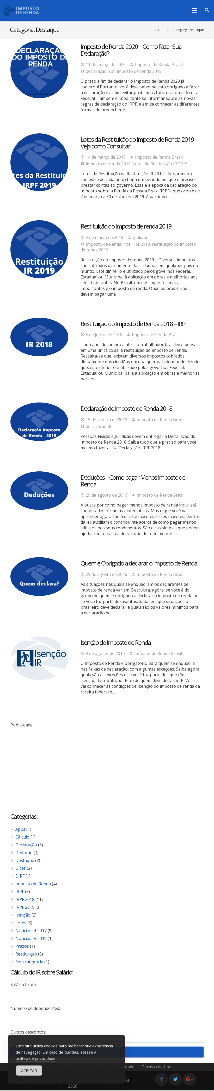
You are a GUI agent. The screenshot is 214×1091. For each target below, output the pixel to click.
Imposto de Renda (103, 245)
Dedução (24, 853)
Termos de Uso (157, 1067)
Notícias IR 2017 (31, 931)
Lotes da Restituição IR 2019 (160, 165)
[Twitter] (175, 1080)
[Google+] (189, 1080)
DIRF (20, 877)
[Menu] (195, 10)
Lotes (20, 923)
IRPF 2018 (24, 900)
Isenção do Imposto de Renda (116, 643)
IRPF (19, 892)
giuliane (140, 238)
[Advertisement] (107, 765)
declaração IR (99, 427)
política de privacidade (36, 1063)
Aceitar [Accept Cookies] (29, 1075)
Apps (20, 830)
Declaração (26, 845)
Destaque (24, 861)
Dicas (20, 869)
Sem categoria (29, 962)
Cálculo (22, 838)
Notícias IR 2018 (31, 939)
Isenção (22, 916)
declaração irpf (100, 72)
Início (158, 30)
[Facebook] (161, 1080)
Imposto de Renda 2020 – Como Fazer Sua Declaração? (131, 50)
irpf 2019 (141, 245)
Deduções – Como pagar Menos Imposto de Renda (133, 481)
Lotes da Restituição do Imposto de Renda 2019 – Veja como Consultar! (139, 143)
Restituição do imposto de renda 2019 (126, 227)
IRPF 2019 (24, 908)
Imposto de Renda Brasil (159, 65)
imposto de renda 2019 (139, 72)
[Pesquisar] (207, 10)
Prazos (22, 947)
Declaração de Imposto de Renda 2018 (126, 409)
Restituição (26, 955)
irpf (126, 245)
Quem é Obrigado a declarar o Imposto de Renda (139, 564)
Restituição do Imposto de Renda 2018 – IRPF (134, 324)
